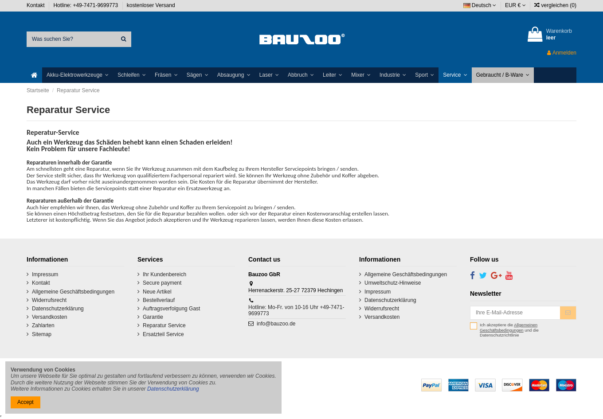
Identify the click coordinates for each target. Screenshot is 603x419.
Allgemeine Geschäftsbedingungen (73, 292)
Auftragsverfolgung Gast (171, 308)
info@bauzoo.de (276, 324)
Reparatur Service (164, 325)
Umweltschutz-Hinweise (392, 283)
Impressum (45, 274)
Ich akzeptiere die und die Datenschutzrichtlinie (509, 329)
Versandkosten (49, 317)
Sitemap (41, 334)
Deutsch (480, 5)
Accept (25, 402)
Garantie (153, 317)
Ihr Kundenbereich (164, 274)
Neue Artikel (157, 292)
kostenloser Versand (151, 5)
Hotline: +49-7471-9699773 (86, 5)
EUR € (515, 5)
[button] (77, 75)
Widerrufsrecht (49, 300)
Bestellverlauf (159, 300)
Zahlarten (43, 325)
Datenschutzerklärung (58, 308)
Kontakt (36, 5)
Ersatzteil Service (163, 334)
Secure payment (162, 283)
